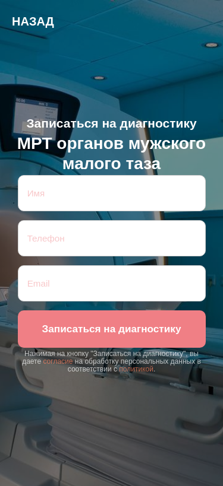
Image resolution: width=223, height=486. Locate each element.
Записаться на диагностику (111, 329)
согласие (58, 361)
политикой (136, 369)
